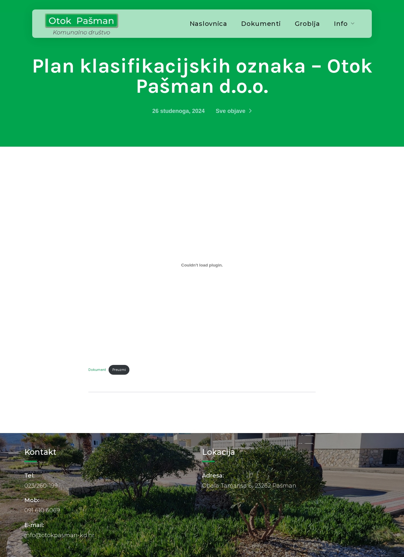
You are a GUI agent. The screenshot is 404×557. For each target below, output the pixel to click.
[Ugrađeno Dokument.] (202, 265)
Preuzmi (119, 370)
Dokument (97, 370)
